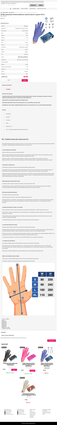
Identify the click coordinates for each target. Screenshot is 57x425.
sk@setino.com (21, 413)
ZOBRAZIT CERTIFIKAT (6, 328)
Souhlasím (40, 5)
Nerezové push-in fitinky (41, 8)
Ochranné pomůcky (16, 8)
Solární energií (44, 410)
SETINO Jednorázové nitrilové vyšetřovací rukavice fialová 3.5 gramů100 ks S (47, 364)
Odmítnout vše (33, 5)
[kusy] (4, 80)
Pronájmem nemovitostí (46, 411)
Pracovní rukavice (11, 12)
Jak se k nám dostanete (9, 414)
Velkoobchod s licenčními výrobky (46, 413)
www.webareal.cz (32, 423)
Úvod (1, 12)
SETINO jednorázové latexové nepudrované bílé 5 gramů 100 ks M (28, 394)
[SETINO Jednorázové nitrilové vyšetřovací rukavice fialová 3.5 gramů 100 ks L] (43, 17)
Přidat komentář (51, 340)
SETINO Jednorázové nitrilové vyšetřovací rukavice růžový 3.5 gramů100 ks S (28, 364)
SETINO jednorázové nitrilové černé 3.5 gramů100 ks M (10, 364)
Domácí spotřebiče (24, 8)
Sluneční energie (33, 8)
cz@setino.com (8, 413)
